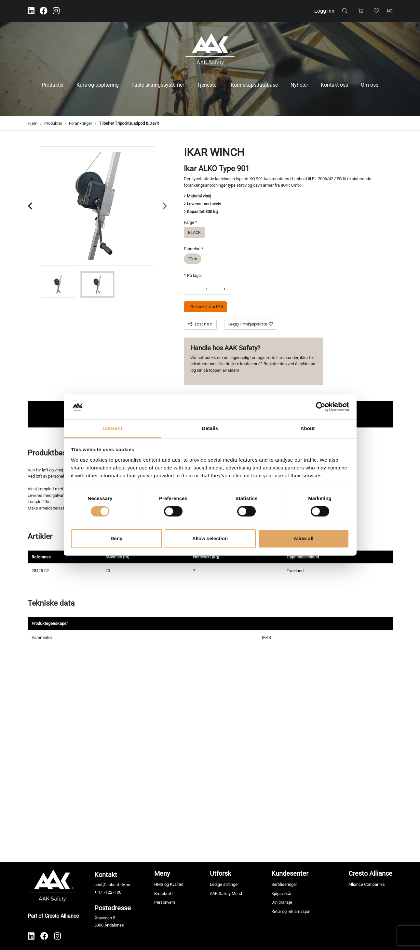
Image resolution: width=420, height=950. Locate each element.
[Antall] (207, 289)
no (390, 10)
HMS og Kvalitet (168, 884)
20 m (192, 258)
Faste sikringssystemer (157, 85)
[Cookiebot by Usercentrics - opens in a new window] (320, 407)
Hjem (32, 123)
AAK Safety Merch (226, 893)
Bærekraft (163, 893)
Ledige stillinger (224, 884)
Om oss (369, 85)
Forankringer (80, 123)
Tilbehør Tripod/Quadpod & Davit (129, 123)
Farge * (190, 222)
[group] (58, 284)
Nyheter (299, 85)
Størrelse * (193, 248)
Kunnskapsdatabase (254, 85)
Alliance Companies (366, 884)
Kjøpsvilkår (281, 893)
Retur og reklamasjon (290, 911)
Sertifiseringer (284, 884)
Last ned (200, 324)
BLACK (194, 232)
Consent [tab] (112, 428)
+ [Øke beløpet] (224, 289)
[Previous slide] (30, 206)
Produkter (53, 85)
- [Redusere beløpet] (189, 289)
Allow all (304, 538)
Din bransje (281, 902)
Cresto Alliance (370, 873)
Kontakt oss (334, 85)
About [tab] (308, 428)
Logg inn (324, 11)
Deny (117, 538)
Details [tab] (210, 428)
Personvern (164, 902)
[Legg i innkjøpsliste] (250, 324)
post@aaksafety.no (112, 884)
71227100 (112, 892)
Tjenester (207, 85)
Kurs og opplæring (97, 85)
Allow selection (210, 538)
